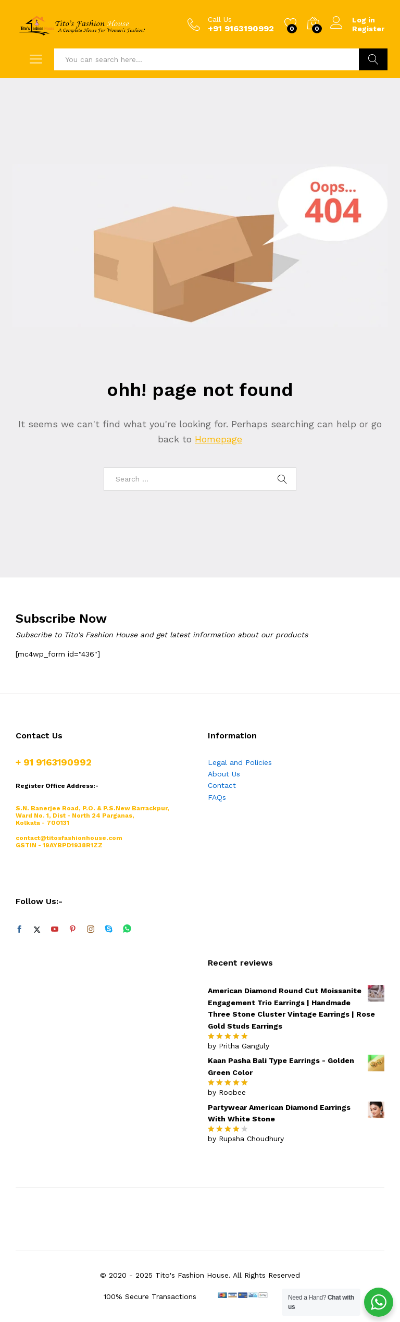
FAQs (217, 797)
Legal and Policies (240, 762)
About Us (224, 774)
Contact (222, 785)
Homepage (218, 439)
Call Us (220, 19)
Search (373, 59)
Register (368, 28)
